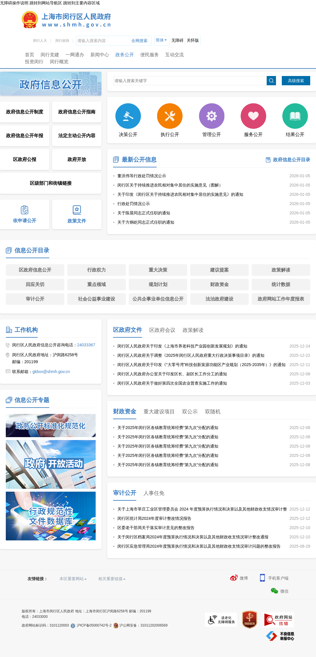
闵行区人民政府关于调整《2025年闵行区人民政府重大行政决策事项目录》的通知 (190, 355)
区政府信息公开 (35, 269)
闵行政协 (62, 41)
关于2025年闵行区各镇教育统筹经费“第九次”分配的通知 (167, 427)
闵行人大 (40, 41)
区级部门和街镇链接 (51, 183)
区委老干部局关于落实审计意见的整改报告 (156, 527)
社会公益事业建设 (96, 298)
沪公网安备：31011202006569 (143, 625)
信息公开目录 (31, 250)
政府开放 (77, 159)
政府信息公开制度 (24, 111)
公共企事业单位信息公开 (158, 298)
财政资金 (219, 284)
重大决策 (158, 269)
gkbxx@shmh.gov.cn (51, 371)
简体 (160, 40)
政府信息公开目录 (291, 159)
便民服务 (149, 54)
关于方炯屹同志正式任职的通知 (145, 222)
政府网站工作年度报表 (281, 298)
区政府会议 (162, 330)
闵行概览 (59, 61)
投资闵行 (34, 61)
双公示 (190, 412)
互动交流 (174, 54)
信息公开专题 (31, 400)
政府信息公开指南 (76, 111)
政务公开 (124, 54)
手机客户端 (273, 577)
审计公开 (35, 298)
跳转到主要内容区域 (81, 3)
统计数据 (281, 284)
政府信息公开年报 (24, 135)
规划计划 (158, 284)
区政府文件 (127, 330)
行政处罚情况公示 (133, 203)
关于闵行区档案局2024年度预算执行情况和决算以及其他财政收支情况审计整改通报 (192, 537)
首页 (29, 54)
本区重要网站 (73, 578)
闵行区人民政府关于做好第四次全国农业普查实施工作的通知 (172, 383)
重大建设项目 (159, 412)
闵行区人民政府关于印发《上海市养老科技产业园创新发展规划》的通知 (182, 346)
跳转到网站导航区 (46, 3)
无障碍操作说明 (14, 3)
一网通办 (75, 54)
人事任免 (154, 493)
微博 (239, 577)
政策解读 (281, 269)
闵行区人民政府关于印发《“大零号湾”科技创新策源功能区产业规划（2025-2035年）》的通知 (201, 364)
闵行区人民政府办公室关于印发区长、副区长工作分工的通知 (172, 374)
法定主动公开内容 (76, 135)
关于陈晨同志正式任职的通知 (143, 213)
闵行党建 (50, 54)
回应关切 (35, 284)
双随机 (213, 412)
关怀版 (193, 40)
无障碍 (177, 40)
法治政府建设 (219, 298)
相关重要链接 (112, 578)
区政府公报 (24, 159)
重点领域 (96, 284)
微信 (279, 591)
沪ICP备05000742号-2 (94, 625)
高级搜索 (296, 80)
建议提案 (219, 269)
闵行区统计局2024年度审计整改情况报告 (154, 518)
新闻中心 (99, 54)
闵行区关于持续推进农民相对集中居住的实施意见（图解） (170, 185)
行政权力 (96, 269)
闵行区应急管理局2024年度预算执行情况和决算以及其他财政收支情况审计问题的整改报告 (199, 546)
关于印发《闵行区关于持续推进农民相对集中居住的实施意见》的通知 (180, 194)
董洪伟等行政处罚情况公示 (141, 175)
